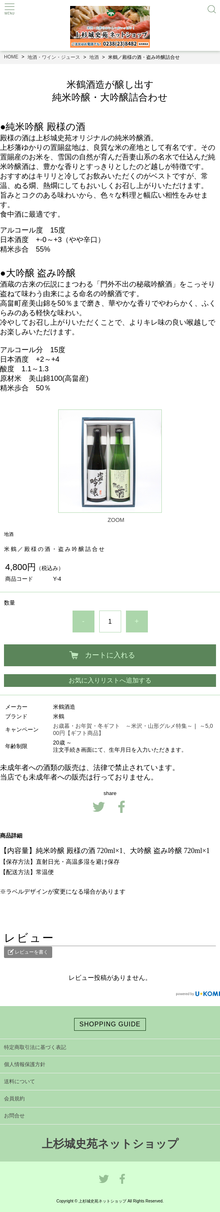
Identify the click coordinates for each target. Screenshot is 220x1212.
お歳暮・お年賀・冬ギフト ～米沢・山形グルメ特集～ (122, 726)
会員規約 (14, 1098)
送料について (19, 1081)
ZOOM (116, 520)
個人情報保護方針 (24, 1064)
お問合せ (14, 1116)
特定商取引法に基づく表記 (35, 1047)
